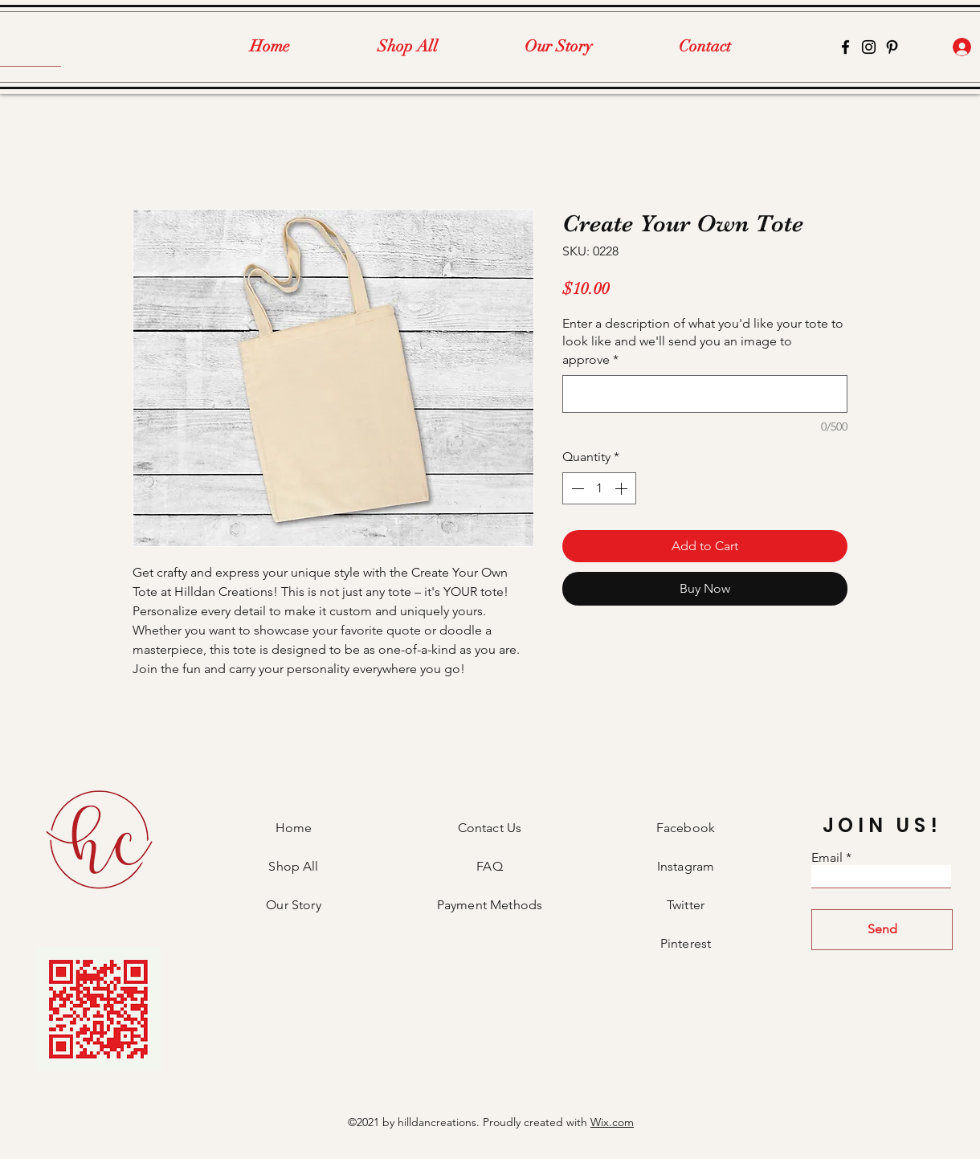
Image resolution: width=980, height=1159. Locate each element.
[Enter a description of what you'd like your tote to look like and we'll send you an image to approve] (705, 394)
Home (294, 827)
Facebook (685, 827)
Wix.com (612, 1122)
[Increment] (622, 488)
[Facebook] (845, 47)
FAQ (489, 866)
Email (827, 857)
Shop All (293, 866)
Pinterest (685, 943)
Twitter (685, 904)
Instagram (685, 866)
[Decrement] (576, 488)
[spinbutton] (599, 488)
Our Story (293, 904)
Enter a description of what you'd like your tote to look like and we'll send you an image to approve (702, 341)
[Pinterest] (892, 47)
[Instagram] (869, 47)
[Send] (882, 929)
